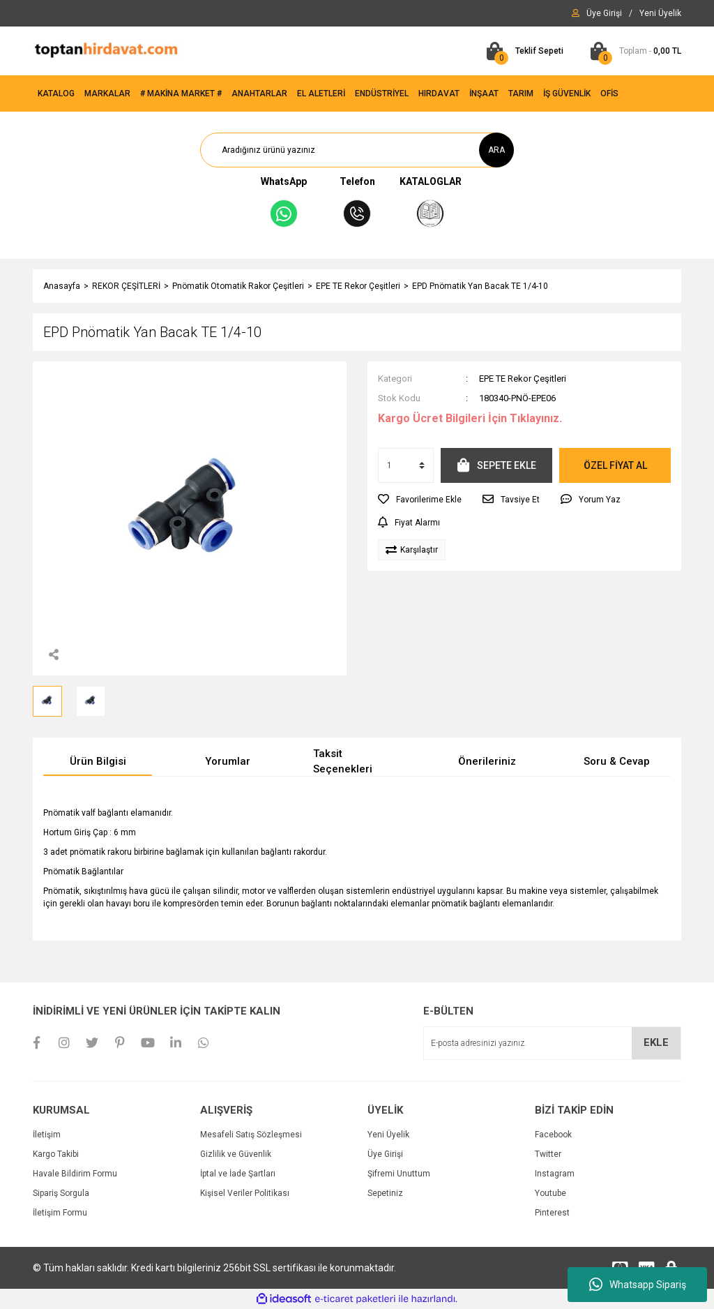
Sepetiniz (385, 1193)
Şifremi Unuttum (398, 1174)
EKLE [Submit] (656, 1042)
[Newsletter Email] (552, 1043)
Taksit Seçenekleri (342, 761)
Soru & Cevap (617, 761)
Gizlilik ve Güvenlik (235, 1154)
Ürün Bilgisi (98, 761)
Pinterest (552, 1213)
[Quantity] (406, 465)
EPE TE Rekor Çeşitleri (522, 378)
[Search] (357, 150)
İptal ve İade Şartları (237, 1174)
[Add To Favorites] (420, 499)
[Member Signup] (660, 13)
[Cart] (521, 51)
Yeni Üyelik (388, 1134)
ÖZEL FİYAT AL (615, 465)
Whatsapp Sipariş (637, 1284)
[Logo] (106, 50)
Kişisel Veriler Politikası (244, 1193)
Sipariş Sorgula (61, 1193)
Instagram (555, 1174)
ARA (496, 150)
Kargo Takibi (56, 1154)
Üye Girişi (385, 1154)
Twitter (548, 1154)
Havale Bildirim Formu (75, 1174)
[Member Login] (604, 13)
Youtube (550, 1193)
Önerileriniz (487, 761)
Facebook (553, 1134)
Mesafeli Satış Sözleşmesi (251, 1134)
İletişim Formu (60, 1213)
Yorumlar (227, 761)
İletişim (47, 1134)
